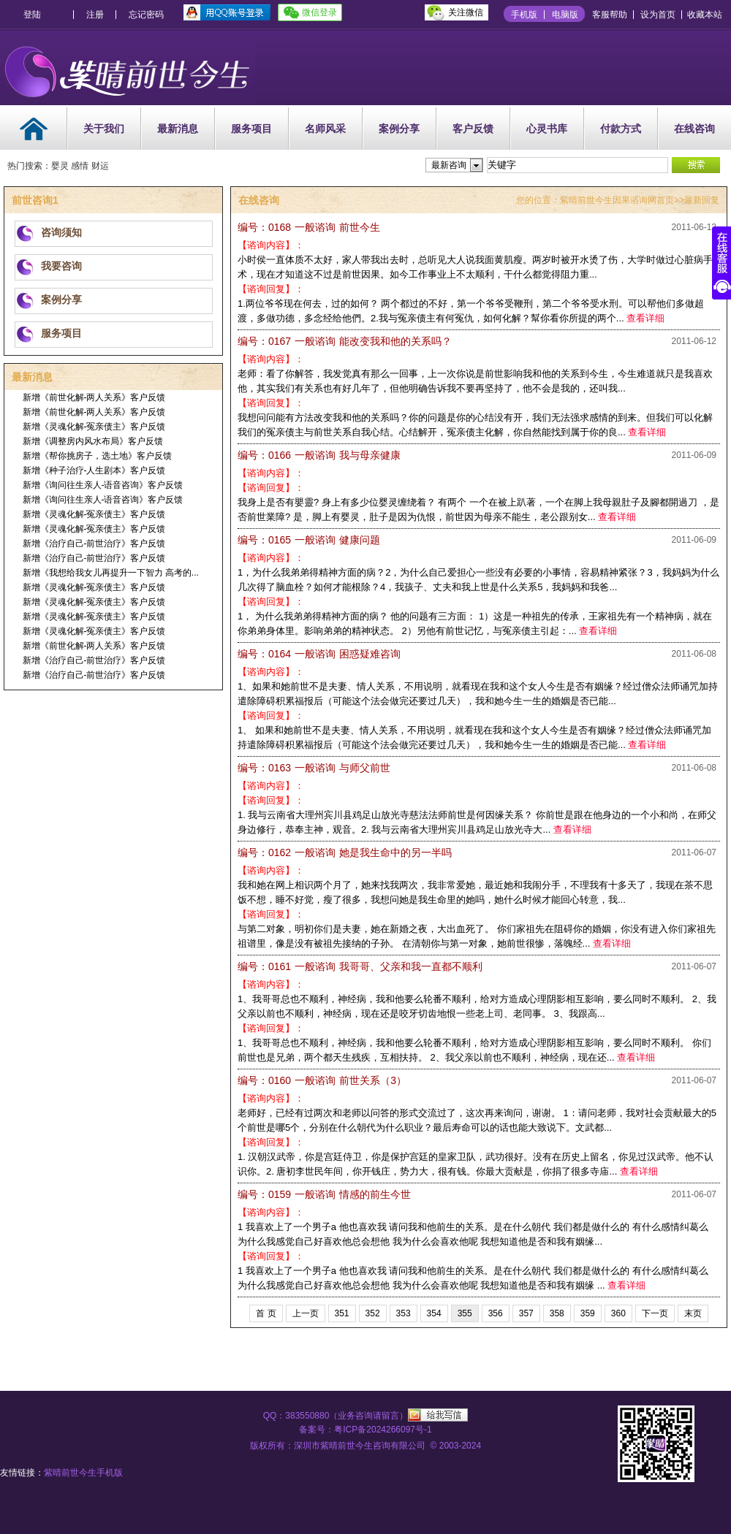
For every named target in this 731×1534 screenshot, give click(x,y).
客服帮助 (609, 14)
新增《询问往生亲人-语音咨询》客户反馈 (103, 485)
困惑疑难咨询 (319, 654)
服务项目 (251, 128)
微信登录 (319, 12)
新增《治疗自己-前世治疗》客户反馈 (94, 543)
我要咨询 (61, 266)
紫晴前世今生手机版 (83, 1473)
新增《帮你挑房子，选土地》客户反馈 (97, 456)
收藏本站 (704, 14)
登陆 (32, 14)
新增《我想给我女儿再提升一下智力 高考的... (111, 573)
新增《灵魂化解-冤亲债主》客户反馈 (94, 426)
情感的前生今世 (324, 1194)
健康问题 (309, 540)
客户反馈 (472, 128)
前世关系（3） (322, 1080)
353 (403, 1313)
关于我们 (103, 128)
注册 (95, 14)
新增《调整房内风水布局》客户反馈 (93, 441)
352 (373, 1313)
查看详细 (645, 318)
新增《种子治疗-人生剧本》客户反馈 (94, 470)
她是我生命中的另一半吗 (345, 852)
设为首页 (657, 14)
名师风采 (325, 128)
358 (557, 1313)
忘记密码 (146, 14)
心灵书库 (546, 128)
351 (342, 1313)
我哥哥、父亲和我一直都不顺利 (360, 966)
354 (434, 1313)
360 (618, 1313)
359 (587, 1313)
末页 (693, 1313)
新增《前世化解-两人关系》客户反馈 (94, 397)
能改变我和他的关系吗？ (345, 341)
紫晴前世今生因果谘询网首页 (617, 200)
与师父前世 (314, 768)
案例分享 (399, 128)
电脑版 (565, 14)
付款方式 (620, 128)
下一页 (655, 1313)
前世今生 (309, 227)
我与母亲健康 (319, 455)
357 (526, 1313)
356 (495, 1313)
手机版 (524, 14)
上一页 (305, 1313)
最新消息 (177, 128)
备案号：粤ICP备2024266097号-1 (365, 1429)
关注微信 (465, 12)
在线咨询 (694, 128)
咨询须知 (61, 232)
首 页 (266, 1313)
